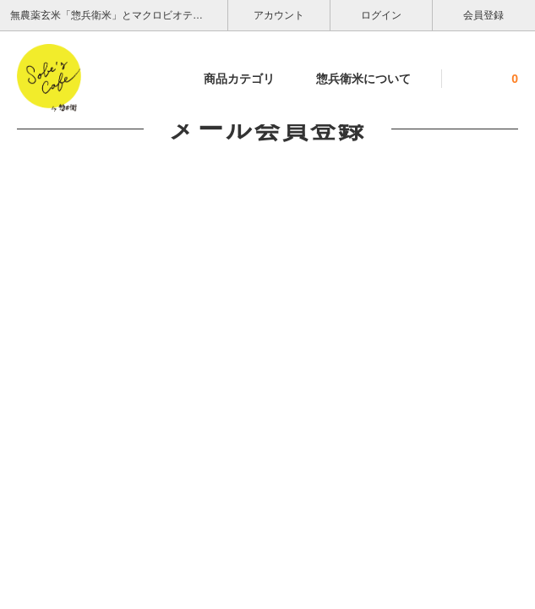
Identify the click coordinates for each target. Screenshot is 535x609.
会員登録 (484, 14)
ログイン (381, 14)
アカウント (279, 14)
